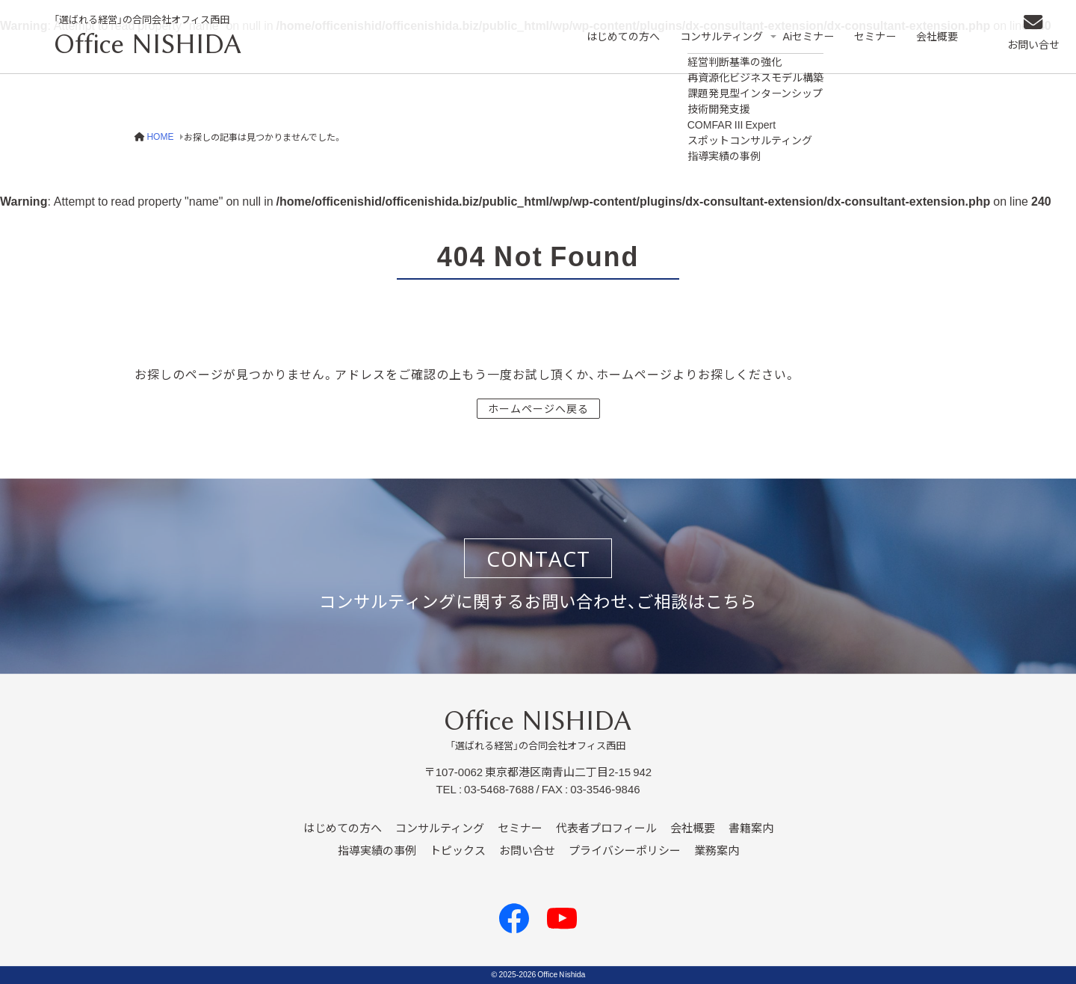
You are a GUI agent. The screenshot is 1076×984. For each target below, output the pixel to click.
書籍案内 (751, 828)
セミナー (879, 36)
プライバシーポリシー (625, 851)
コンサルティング (718, 36)
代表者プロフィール (606, 828)
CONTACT (538, 558)
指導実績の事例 (377, 851)
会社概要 (943, 36)
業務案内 (716, 851)
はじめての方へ (616, 36)
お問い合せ (1028, 48)
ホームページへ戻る (538, 408)
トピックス (458, 851)
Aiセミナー (811, 36)
